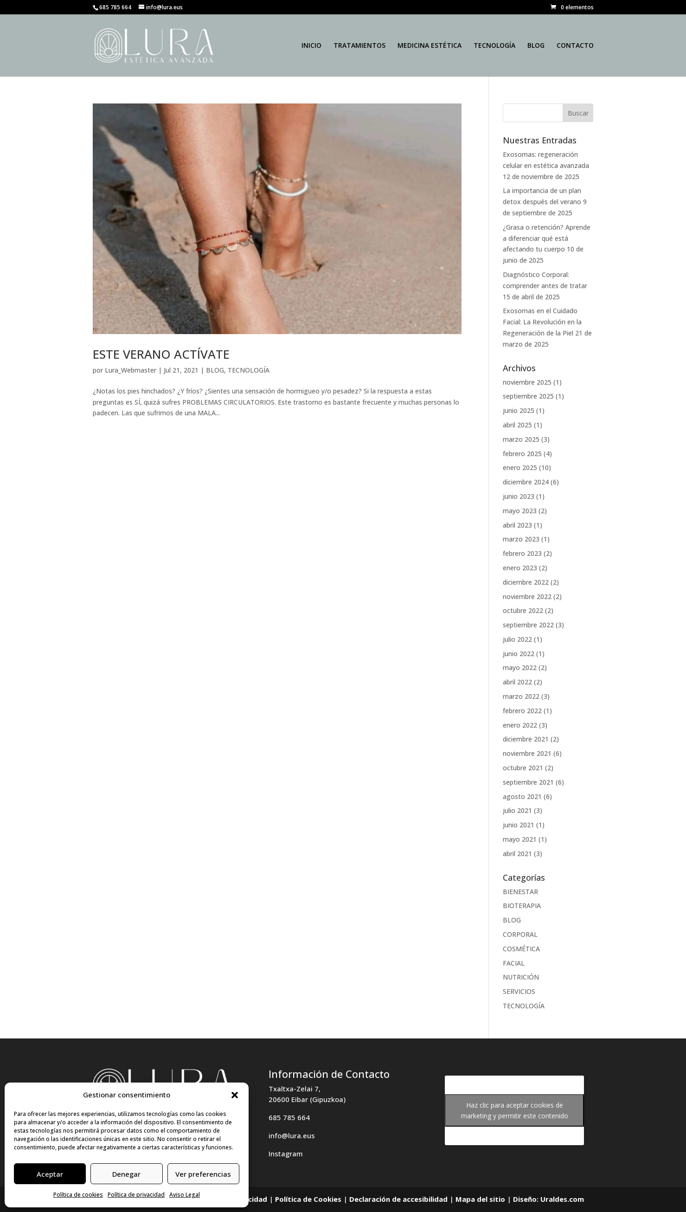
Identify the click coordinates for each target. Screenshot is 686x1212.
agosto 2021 (522, 796)
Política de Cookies (308, 1199)
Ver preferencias (203, 1174)
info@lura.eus (292, 1135)
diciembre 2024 (526, 481)
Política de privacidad (136, 1195)
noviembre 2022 (527, 596)
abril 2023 (517, 525)
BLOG (536, 46)
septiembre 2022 (528, 624)
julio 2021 (517, 810)
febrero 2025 (522, 453)
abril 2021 (517, 853)
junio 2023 (518, 496)
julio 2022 (517, 639)
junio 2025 (518, 410)
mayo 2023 (520, 510)
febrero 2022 (522, 710)
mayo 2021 (520, 839)
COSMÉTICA (521, 948)
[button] (234, 1095)
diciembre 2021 (526, 739)
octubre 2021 (523, 767)
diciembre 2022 (526, 582)
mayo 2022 (520, 667)
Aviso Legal (184, 1195)
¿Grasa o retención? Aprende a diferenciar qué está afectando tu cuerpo (546, 238)
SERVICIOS (519, 991)
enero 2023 (520, 567)
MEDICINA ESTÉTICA (429, 46)
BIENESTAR (520, 891)
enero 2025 (520, 467)
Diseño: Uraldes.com (548, 1199)
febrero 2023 (522, 553)
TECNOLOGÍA (494, 46)
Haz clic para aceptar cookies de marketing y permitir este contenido (514, 1110)
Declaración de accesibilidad (398, 1199)
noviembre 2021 (527, 753)
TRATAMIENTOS (359, 46)
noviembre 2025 (527, 382)
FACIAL (514, 963)
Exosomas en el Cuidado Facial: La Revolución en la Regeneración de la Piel (542, 321)
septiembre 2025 (528, 396)
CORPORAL (520, 934)
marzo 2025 (521, 439)
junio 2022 (518, 653)
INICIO (311, 46)
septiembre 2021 (528, 782)
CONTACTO (575, 46)
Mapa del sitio (480, 1199)
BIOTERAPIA (522, 905)
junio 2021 (518, 824)
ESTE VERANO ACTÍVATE (161, 354)
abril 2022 (517, 681)
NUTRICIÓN (521, 977)
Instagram (286, 1153)
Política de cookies (78, 1195)
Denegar (126, 1174)
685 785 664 (289, 1117)
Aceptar (50, 1174)
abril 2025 (517, 424)
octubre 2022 (523, 610)
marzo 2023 (521, 539)
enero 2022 (520, 725)
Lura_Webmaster (130, 370)
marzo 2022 (521, 696)
